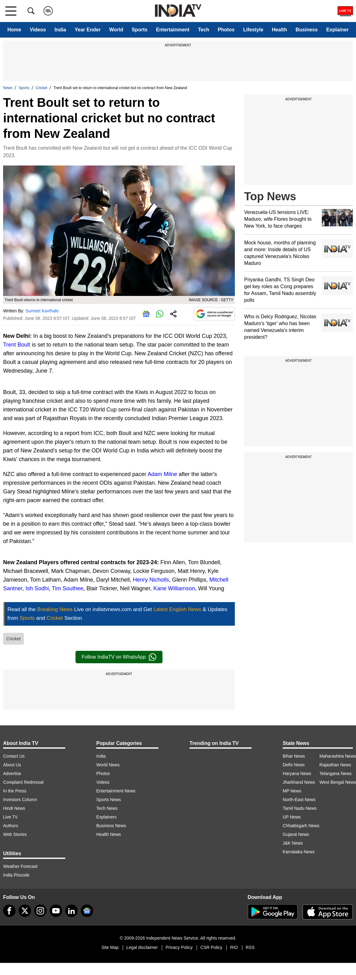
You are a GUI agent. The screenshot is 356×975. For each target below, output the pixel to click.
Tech (203, 29)
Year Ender (88, 29)
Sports (140, 29)
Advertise (12, 773)
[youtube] (56, 911)
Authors (10, 825)
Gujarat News (296, 834)
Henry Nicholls (151, 580)
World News (108, 764)
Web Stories (15, 834)
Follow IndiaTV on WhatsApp (119, 657)
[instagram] (40, 911)
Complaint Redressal (23, 782)
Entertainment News (115, 790)
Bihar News (294, 756)
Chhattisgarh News (301, 825)
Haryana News (297, 773)
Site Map (109, 947)
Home (14, 29)
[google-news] (87, 911)
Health (279, 29)
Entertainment (172, 29)
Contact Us (14, 756)
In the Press (14, 790)
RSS (250, 947)
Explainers (106, 816)
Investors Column (20, 799)
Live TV (10, 816)
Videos (38, 29)
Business (306, 29)
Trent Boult (16, 345)
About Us (12, 764)
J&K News (293, 843)
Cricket (41, 88)
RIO (234, 947)
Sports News (108, 799)
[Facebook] (9, 911)
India (60, 29)
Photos (226, 29)
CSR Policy (211, 947)
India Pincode (16, 875)
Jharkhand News (299, 782)
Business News (111, 825)
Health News (108, 834)
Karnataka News (299, 851)
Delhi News (294, 764)
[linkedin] (71, 911)
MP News (292, 790)
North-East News (299, 799)
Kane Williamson (174, 588)
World (116, 29)
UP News (292, 816)
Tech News (106, 808)
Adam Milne (162, 474)
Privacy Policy (179, 947)
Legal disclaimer (142, 947)
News (7, 88)
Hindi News (14, 808)
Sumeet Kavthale (42, 310)
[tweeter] (25, 911)
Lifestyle (253, 29)
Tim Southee (67, 588)
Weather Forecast (20, 866)
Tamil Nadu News (300, 808)
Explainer (337, 29)
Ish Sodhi (37, 588)
